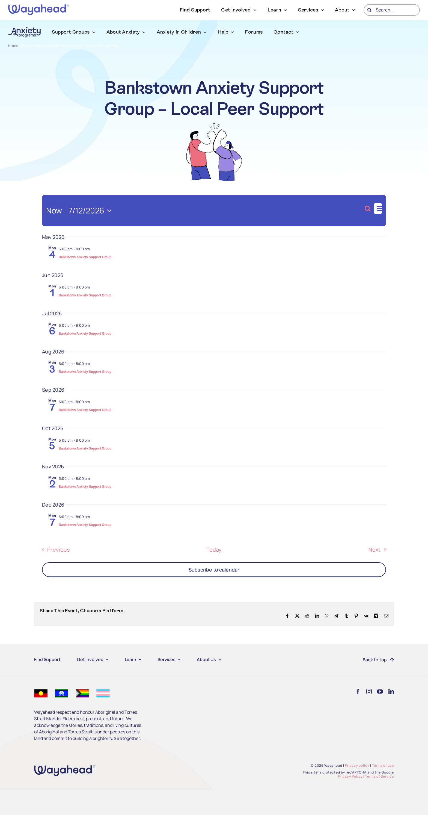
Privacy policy (357, 765)
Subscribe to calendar (214, 569)
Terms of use (383, 765)
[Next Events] (378, 550)
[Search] (369, 10)
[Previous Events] (54, 550)
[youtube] (380, 691)
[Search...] (392, 10)
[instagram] (369, 691)
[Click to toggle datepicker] (80, 210)
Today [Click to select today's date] (214, 549)
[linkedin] (391, 691)
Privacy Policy (350, 776)
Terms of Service (379, 776)
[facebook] (358, 691)
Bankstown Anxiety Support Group (85, 257)
